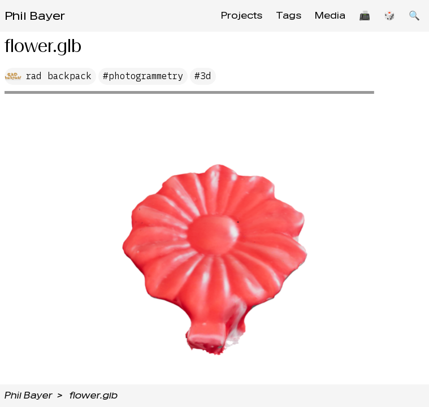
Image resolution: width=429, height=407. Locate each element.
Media (330, 15)
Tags (288, 15)
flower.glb (94, 395)
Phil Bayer (35, 16)
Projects (241, 15)
